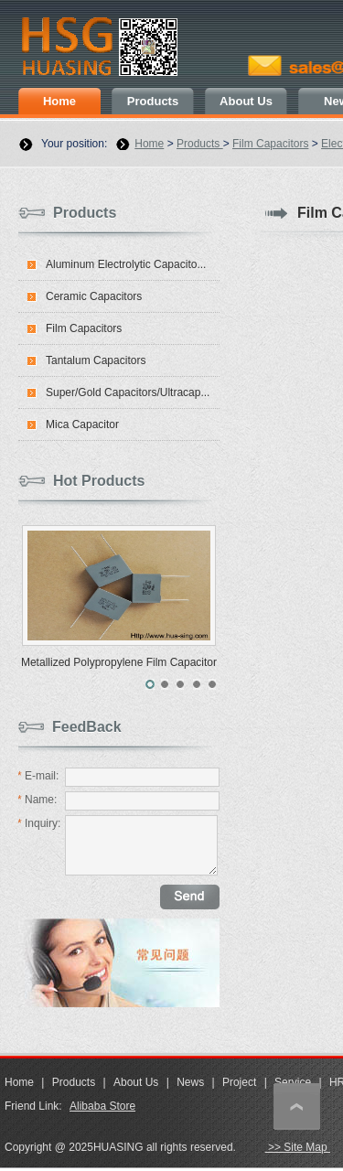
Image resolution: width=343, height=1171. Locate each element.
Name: (37, 799)
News (190, 1082)
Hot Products (99, 481)
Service (292, 1082)
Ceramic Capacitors (94, 296)
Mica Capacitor (82, 424)
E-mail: (38, 775)
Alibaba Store (102, 1106)
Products (152, 101)
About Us (246, 101)
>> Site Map (297, 1147)
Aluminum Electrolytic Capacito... (126, 264)
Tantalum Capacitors (95, 360)
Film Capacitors (270, 143)
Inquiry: (38, 823)
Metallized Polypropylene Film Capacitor (119, 662)
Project (239, 1082)
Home (59, 101)
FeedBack (87, 727)
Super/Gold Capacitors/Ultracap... (127, 392)
